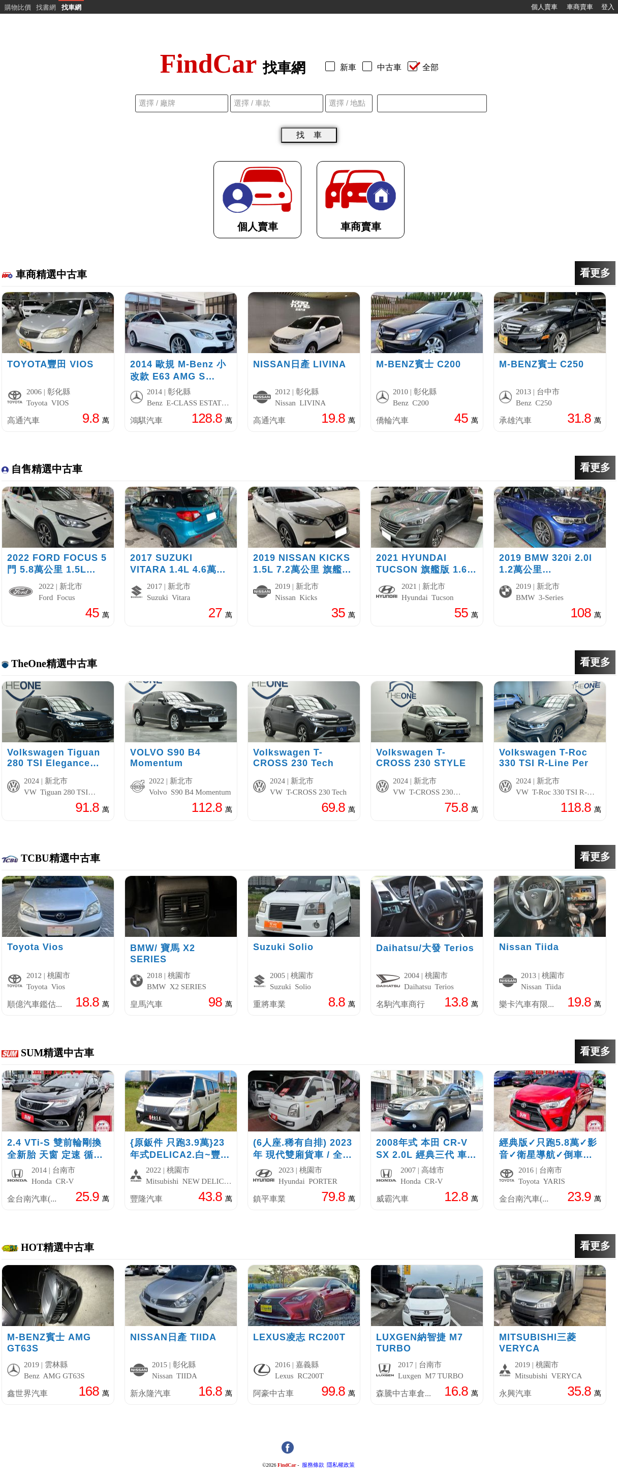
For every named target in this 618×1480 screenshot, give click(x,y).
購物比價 (18, 7)
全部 (423, 67)
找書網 (46, 7)
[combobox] (432, 103)
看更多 (595, 272)
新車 (342, 67)
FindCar (286, 1465)
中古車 (384, 67)
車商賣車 (580, 7)
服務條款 (313, 1465)
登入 (607, 7)
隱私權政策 (341, 1465)
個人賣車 (544, 7)
